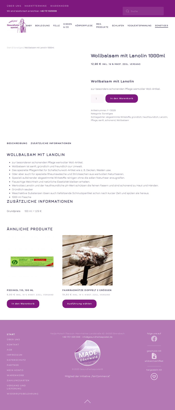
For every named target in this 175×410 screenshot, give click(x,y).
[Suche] (143, 11)
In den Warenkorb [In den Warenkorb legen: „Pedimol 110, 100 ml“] (23, 303)
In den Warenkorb (121, 98)
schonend (110, 120)
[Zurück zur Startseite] (16, 25)
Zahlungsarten (18, 380)
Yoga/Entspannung (139, 25)
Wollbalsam (123, 120)
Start (9, 47)
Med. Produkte (102, 25)
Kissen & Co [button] (67, 25)
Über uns (14, 5)
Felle (56, 25)
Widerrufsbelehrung (21, 393)
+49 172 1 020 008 (71, 336)
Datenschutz (16, 360)
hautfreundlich (150, 117)
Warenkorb (59, 5)
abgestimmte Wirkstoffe (118, 117)
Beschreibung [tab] (17, 143)
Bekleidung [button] (42, 25)
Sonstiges (161, 25)
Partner (13, 365)
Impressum (14, 355)
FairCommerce (100, 376)
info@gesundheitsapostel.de (97, 336)
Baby (29, 25)
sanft (101, 120)
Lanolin (163, 117)
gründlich (137, 117)
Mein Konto (15, 370)
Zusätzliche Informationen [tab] (51, 143)
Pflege (94, 120)
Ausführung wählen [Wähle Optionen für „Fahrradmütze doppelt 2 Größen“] (79, 303)
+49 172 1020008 (48, 11)
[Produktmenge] (97, 98)
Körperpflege (84, 25)
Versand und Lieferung (16, 387)
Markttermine (36, 5)
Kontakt (13, 344)
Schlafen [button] (118, 25)
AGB (9, 349)
